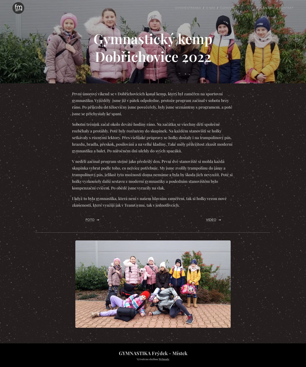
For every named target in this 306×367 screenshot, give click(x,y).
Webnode (164, 359)
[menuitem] (200, 8)
